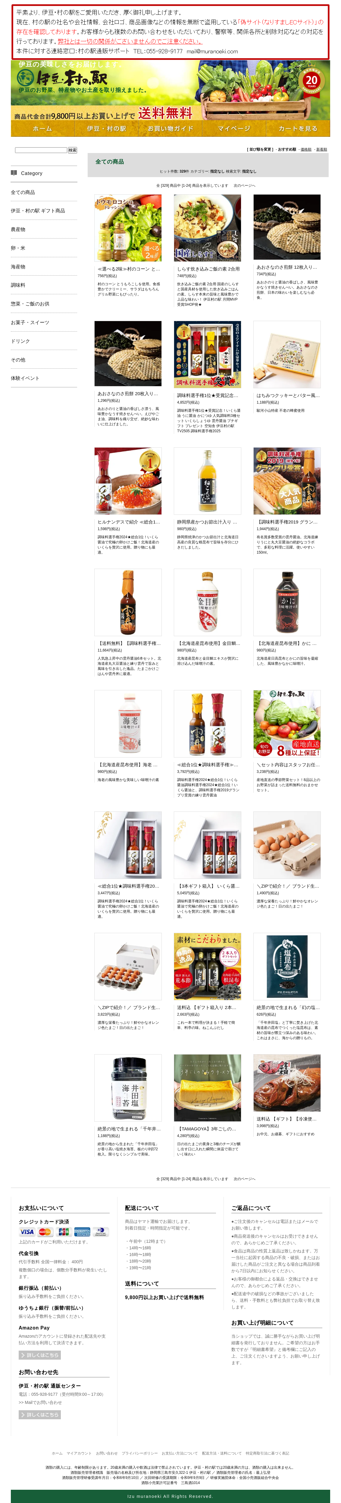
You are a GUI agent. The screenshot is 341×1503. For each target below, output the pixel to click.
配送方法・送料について (222, 1453)
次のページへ (244, 185)
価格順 (306, 149)
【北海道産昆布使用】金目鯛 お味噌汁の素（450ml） (231, 643)
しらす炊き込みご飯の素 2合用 (208, 268)
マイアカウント (79, 1453)
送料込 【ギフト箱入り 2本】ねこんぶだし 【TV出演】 (233, 1007)
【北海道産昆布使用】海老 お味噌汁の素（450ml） (150, 764)
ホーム (57, 1453)
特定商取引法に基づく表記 (267, 1453)
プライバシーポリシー (140, 1453)
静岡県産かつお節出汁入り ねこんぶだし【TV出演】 (230, 521)
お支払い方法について (180, 1453)
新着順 (321, 149)
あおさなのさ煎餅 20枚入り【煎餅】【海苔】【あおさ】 (155, 393)
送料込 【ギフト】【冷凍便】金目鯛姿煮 (298, 1118)
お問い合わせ (107, 1453)
